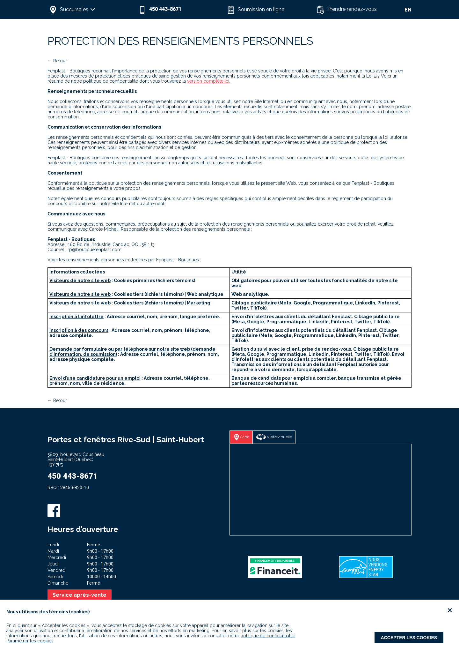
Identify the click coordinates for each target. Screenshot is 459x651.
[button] (92, 9)
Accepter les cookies (409, 637)
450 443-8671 (72, 476)
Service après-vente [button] (79, 595)
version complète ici (208, 81)
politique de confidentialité (267, 635)
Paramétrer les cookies (30, 640)
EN (408, 10)
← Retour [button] (57, 60)
